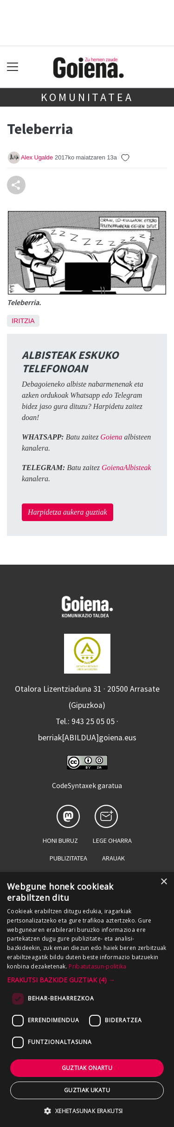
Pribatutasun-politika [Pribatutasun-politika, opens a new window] (97, 966)
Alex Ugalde (37, 157)
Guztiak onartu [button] (87, 1068)
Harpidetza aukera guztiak (67, 512)
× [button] (163, 882)
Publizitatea (68, 858)
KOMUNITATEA (87, 97)
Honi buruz (60, 840)
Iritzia (23, 321)
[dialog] (87, 999)
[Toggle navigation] (13, 67)
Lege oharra (112, 840)
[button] (87, 980)
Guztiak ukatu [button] (87, 1090)
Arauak (113, 858)
